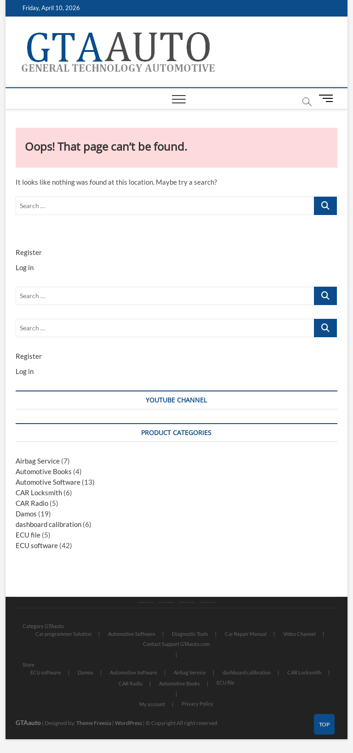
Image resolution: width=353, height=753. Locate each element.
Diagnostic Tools (190, 634)
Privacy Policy (197, 704)
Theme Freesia (93, 722)
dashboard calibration (48, 524)
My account (152, 704)
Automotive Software (48, 482)
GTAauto (28, 722)
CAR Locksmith (39, 492)
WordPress (128, 722)
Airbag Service (38, 461)
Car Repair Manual (246, 634)
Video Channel (299, 634)
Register (29, 252)
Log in (25, 267)
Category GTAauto (43, 626)
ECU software (37, 545)
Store (28, 665)
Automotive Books (44, 471)
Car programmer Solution (63, 634)
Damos (26, 514)
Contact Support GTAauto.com (176, 644)
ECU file (28, 535)
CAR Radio (32, 503)
